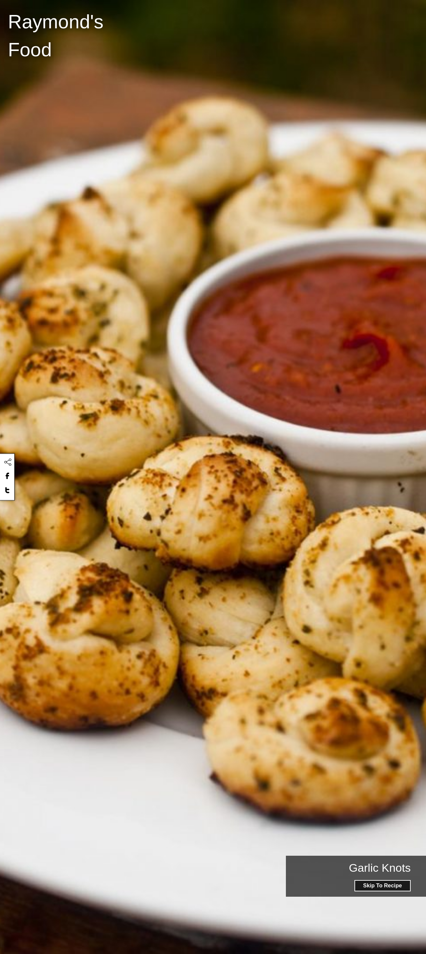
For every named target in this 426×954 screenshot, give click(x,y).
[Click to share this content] (7, 462)
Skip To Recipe (382, 885)
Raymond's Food (56, 35)
